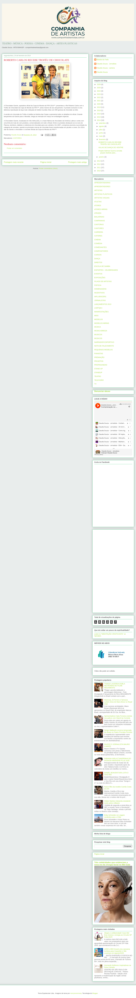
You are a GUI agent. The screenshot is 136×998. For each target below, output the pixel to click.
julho (101, 130)
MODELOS (98, 319)
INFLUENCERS (100, 297)
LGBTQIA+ (98, 308)
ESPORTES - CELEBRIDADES (106, 270)
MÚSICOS (98, 338)
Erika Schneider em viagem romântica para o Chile (114, 816)
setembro (102, 123)
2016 (99, 114)
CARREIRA (98, 232)
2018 (99, 110)
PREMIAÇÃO (99, 357)
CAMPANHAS (99, 221)
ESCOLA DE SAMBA (102, 266)
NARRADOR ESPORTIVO (104, 342)
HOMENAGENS (100, 289)
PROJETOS (98, 361)
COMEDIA (98, 243)
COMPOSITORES (101, 251)
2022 (99, 97)
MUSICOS (98, 334)
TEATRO (97, 376)
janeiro (101, 157)
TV (95, 384)
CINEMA (97, 240)
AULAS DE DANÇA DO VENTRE (110, 147)
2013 (99, 161)
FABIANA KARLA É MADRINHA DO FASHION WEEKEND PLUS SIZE (117, 759)
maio (101, 136)
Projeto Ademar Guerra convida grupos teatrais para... (110, 152)
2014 (99, 120)
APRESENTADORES (102, 186)
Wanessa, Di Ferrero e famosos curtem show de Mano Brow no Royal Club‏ (118, 702)
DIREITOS (98, 262)
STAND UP (98, 369)
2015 (99, 117)
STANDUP (98, 372)
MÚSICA (97, 327)
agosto (101, 126)
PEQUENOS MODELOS (103, 350)
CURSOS (97, 255)
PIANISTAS (98, 353)
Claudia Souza (102, 72)
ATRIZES (97, 213)
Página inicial (45, 162)
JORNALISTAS (100, 300)
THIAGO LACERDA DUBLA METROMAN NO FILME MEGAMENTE (114, 686)
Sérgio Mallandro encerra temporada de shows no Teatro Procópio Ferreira (118, 731)
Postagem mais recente (13, 162)
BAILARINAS (99, 217)
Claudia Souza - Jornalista (106, 64)
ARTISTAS (98, 190)
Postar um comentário (14, 148)
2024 (99, 91)
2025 (99, 88)
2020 (99, 104)
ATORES (97, 205)
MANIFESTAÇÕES (101, 312)
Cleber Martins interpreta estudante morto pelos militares (117, 802)
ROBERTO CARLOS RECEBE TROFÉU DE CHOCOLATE (110, 143)
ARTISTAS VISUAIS (101, 198)
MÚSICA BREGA (100, 331)
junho (101, 133)
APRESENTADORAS (102, 183)
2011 (99, 167)
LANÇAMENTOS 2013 (102, 304)
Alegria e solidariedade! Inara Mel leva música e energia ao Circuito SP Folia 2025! (118, 935)
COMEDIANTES (100, 247)
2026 (99, 84)
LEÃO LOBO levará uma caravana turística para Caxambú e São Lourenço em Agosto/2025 (117, 951)
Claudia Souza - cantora (106, 68)
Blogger (95, 993)
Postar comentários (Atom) (48, 168)
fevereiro (102, 139)
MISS (96, 316)
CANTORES (17, 138)
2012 (99, 164)
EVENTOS (98, 274)
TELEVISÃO (99, 380)
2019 (99, 107)
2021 (99, 101)
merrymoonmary (76, 993)
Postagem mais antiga (77, 162)
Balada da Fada (103, 60)
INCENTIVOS (99, 293)
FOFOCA (97, 285)
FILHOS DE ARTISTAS (103, 281)
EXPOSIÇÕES (99, 278)
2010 (99, 171)
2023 (99, 94)
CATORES (98, 236)
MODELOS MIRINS (101, 323)
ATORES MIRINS (100, 209)
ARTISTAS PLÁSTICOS (103, 194)
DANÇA (97, 259)
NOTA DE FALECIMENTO (104, 346)
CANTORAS (99, 224)
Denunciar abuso (102, 391)
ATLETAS (97, 202)
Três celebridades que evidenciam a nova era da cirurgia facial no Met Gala (112, 863)
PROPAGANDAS (100, 365)
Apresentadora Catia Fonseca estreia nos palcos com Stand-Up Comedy (118, 717)
